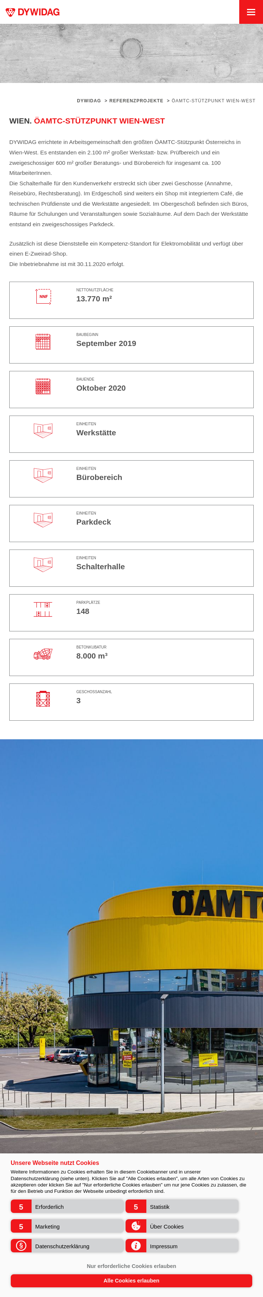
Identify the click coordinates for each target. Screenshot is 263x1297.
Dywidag (89, 100)
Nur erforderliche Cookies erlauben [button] (131, 1266)
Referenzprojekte (136, 100)
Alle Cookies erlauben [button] (131, 1281)
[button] (67, 1206)
